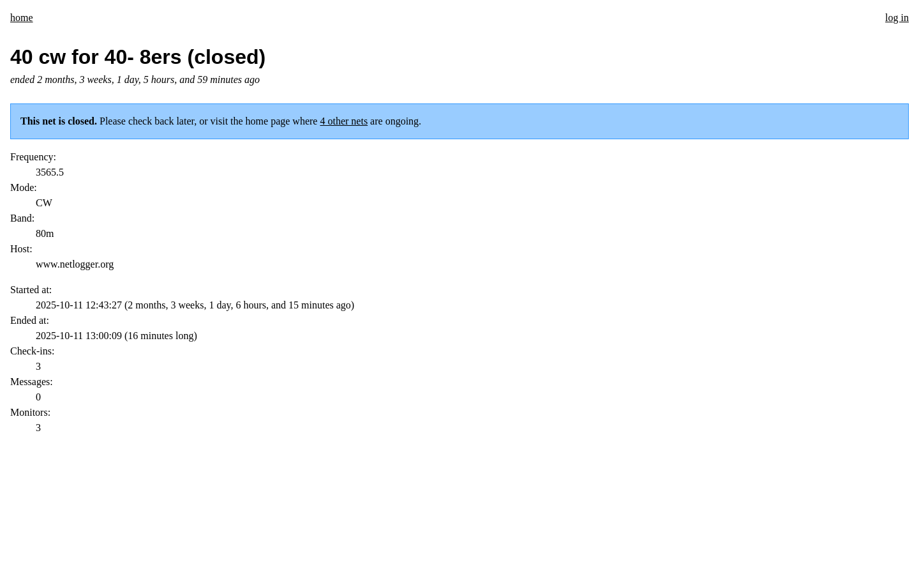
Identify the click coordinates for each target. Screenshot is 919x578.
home (21, 17)
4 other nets (344, 121)
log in (897, 17)
